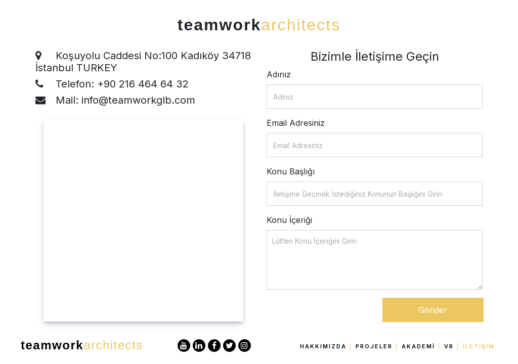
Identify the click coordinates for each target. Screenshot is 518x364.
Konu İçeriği (289, 220)
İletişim (479, 346)
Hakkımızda (323, 346)
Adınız (279, 74)
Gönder (432, 310)
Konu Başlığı (291, 171)
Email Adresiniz (296, 123)
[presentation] (343, 317)
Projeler (374, 346)
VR (449, 346)
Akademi (418, 346)
